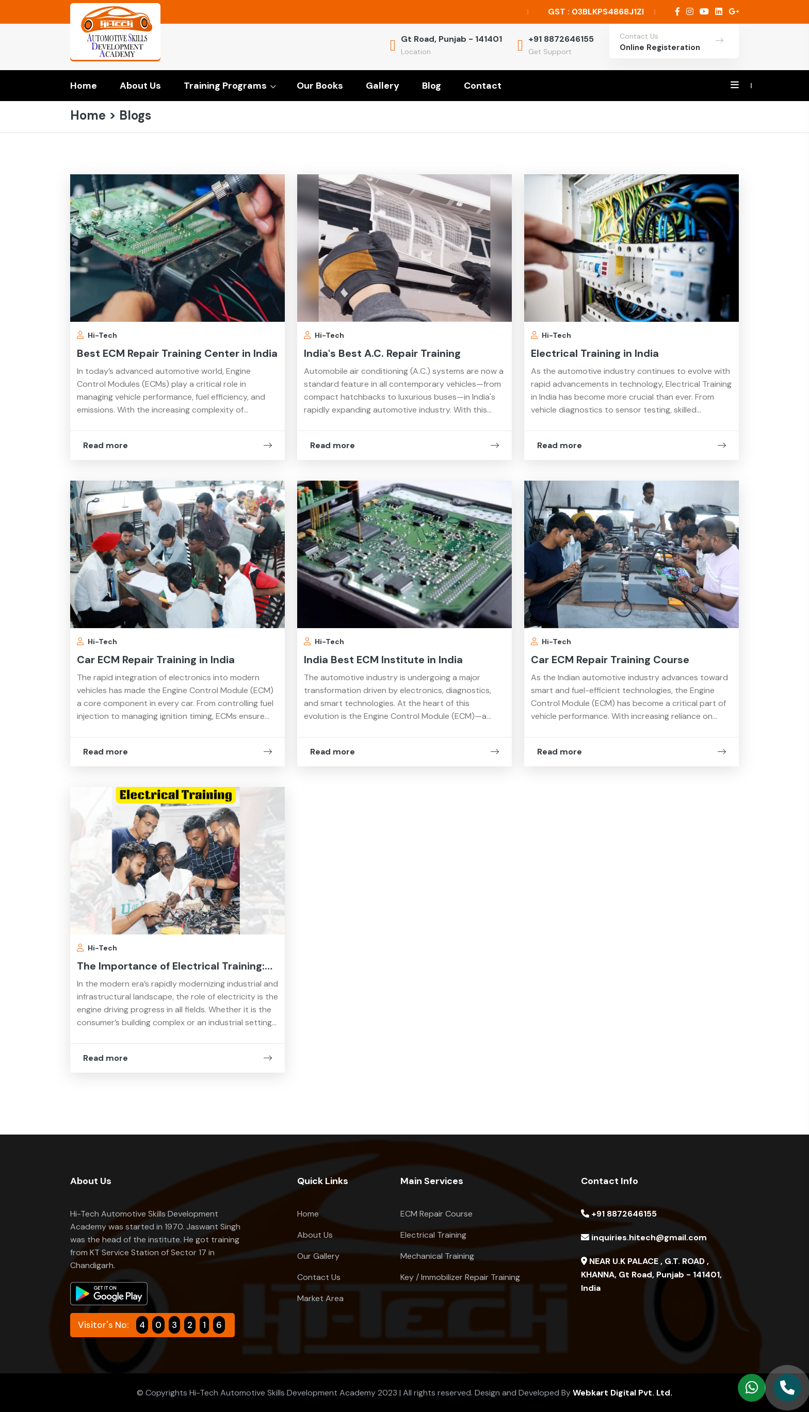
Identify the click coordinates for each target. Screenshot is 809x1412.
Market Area (320, 1298)
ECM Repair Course (436, 1213)
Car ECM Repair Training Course (610, 659)
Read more (177, 445)
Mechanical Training (437, 1256)
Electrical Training (433, 1234)
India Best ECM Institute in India (383, 659)
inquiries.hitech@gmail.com (644, 1237)
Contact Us (319, 1277)
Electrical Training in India (595, 353)
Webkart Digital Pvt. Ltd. (622, 1392)
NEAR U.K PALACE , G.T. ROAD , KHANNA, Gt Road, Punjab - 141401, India (651, 1274)
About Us (140, 85)
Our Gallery (318, 1256)
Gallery (382, 85)
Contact (482, 85)
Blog (431, 85)
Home (83, 85)
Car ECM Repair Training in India (156, 659)
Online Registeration (660, 47)
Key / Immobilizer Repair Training (460, 1277)
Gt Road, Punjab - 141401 (451, 39)
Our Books (320, 85)
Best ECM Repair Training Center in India (177, 353)
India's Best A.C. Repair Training (382, 353)
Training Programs (225, 85)
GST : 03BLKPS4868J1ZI (596, 11)
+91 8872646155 (561, 39)
